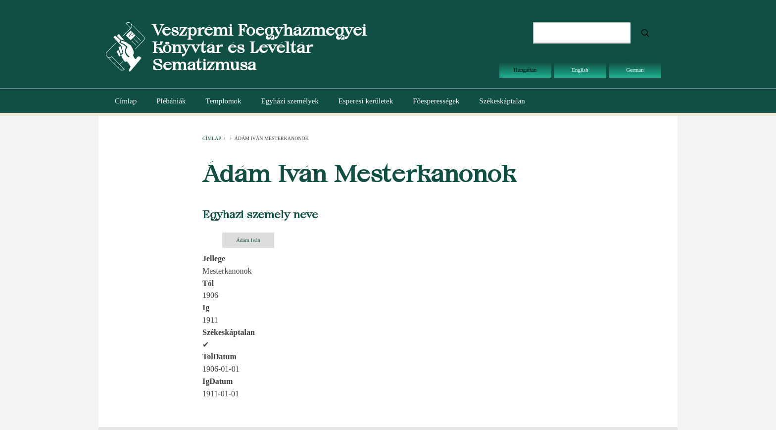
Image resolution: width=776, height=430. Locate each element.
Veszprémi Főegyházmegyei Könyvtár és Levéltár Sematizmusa (259, 47)
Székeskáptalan (502, 101)
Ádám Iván (248, 240)
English (580, 70)
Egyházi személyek (290, 101)
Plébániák (171, 101)
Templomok (223, 101)
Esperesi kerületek (366, 101)
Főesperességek (436, 101)
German (634, 70)
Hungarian (525, 70)
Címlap (126, 101)
